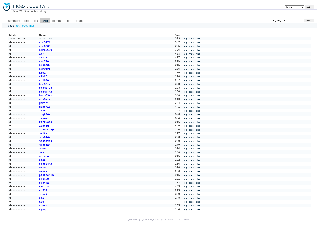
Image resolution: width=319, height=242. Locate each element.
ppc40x (44, 194)
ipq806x (44, 123)
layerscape (47, 139)
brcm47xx (45, 97)
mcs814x (44, 148)
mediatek (45, 152)
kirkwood (45, 131)
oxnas (43, 186)
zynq (42, 228)
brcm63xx (45, 102)
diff (69, 21)
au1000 (44, 85)
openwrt (39, 6)
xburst (44, 224)
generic (44, 114)
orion (43, 181)
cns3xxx (44, 106)
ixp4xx (44, 127)
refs (26, 21)
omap (42, 173)
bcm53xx (44, 89)
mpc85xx (44, 156)
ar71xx (44, 60)
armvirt (44, 72)
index (19, 6)
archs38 (44, 68)
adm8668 (44, 47)
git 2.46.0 (156, 238)
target (24, 25)
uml (41, 215)
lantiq (44, 135)
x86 (41, 219)
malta (43, 144)
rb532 (43, 207)
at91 (42, 76)
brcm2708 (45, 93)
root (17, 25)
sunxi (43, 211)
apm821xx (45, 51)
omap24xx (45, 177)
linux (32, 25)
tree (45, 21)
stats (79, 21)
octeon (44, 169)
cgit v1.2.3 (146, 238)
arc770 (44, 64)
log (36, 21)
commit (57, 21)
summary (13, 21)
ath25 (43, 81)
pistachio (46, 190)
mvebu (43, 160)
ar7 (41, 55)
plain (198, 39)
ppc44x (44, 198)
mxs (41, 165)
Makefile (45, 39)
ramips (44, 202)
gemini (44, 110)
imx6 (42, 118)
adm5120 (44, 43)
